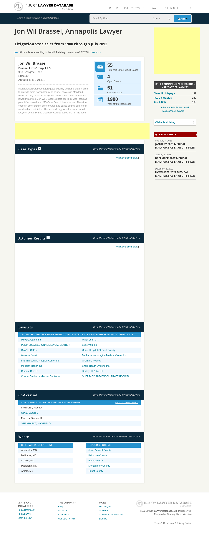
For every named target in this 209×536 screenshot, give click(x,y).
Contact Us (63, 514)
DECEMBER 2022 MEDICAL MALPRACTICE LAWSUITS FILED (175, 159)
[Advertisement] (82, 131)
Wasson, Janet (29, 355)
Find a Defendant (25, 510)
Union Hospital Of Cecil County (98, 350)
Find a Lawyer (24, 514)
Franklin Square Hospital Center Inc (40, 360)
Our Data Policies (66, 518)
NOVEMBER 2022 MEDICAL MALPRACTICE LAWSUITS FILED (175, 173)
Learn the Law (24, 518)
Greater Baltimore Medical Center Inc (41, 376)
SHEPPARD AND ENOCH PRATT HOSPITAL (106, 376)
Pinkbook (103, 510)
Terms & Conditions (164, 523)
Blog (189, 7)
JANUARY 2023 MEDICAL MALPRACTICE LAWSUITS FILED (175, 145)
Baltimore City (95, 460)
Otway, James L (29, 412)
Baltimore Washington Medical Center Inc (104, 355)
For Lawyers (105, 506)
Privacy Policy (184, 523)
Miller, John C (89, 339)
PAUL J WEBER (163, 97)
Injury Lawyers (33, 18)
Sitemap (103, 518)
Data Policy (96, 52)
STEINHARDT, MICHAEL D (36, 423)
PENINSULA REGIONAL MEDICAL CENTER (45, 344)
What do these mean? (127, 158)
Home (20, 18)
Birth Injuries (171, 7)
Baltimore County (97, 455)
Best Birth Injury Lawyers (127, 7)
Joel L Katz (160, 102)
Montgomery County (99, 465)
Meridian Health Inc (31, 365)
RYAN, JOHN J (29, 350)
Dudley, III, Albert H (92, 371)
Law (153, 7)
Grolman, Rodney (91, 360)
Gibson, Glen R (29, 371)
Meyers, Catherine (31, 339)
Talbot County (95, 471)
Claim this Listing (165, 122)
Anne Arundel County (99, 450)
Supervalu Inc (89, 344)
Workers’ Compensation (110, 514)
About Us (62, 510)
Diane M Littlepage (164, 93)
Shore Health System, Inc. (96, 365)
